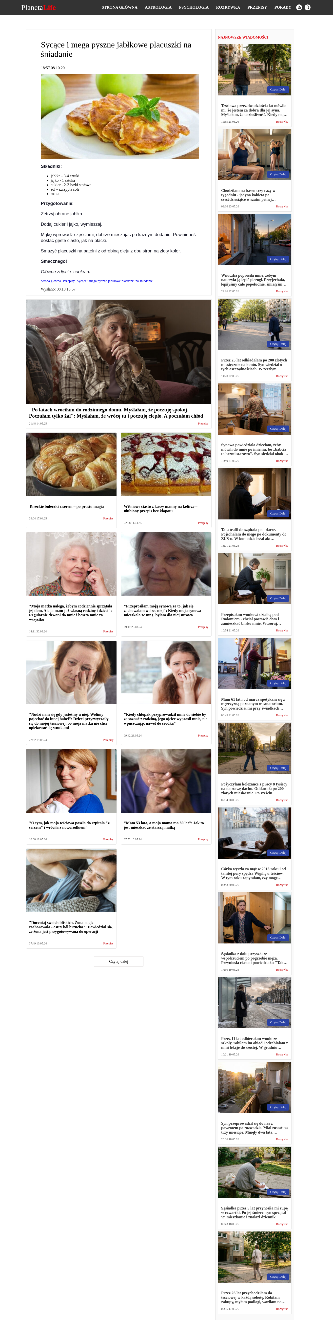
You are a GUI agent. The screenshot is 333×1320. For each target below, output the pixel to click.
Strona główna (119, 7)
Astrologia (158, 7)
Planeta (38, 7)
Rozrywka (228, 7)
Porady (282, 7)
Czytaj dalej (118, 961)
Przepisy (257, 7)
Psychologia (194, 7)
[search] (308, 7)
